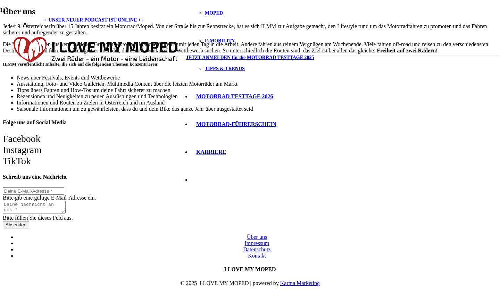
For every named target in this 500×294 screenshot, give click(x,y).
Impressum (256, 245)
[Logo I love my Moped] (95, 67)
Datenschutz (256, 251)
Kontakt (257, 258)
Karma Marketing (300, 285)
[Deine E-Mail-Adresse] (33, 191)
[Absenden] (16, 226)
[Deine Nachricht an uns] (38, 208)
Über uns (257, 239)
